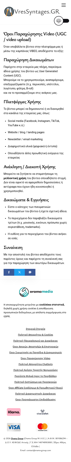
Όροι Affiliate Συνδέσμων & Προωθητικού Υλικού (36, 387)
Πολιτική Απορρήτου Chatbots (36, 364)
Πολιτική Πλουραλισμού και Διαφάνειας (35, 340)
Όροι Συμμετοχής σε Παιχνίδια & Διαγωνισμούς (35, 352)
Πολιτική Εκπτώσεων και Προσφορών (35, 382)
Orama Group (17, 438)
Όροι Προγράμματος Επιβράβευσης (35, 399)
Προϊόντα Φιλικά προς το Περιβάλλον (36, 376)
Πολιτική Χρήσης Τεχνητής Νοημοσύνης (35, 370)
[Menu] (63, 5)
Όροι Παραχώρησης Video (35, 358)
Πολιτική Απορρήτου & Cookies (35, 334)
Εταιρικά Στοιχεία (35, 328)
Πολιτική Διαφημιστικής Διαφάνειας (35, 393)
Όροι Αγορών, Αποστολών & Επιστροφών (35, 346)
